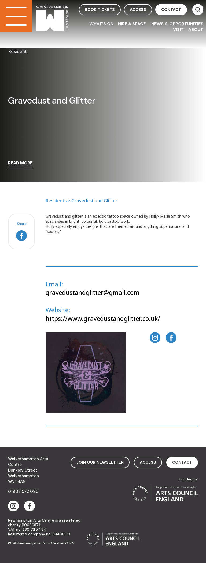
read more (20, 163)
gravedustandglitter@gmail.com (92, 292)
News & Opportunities (177, 24)
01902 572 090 (23, 491)
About (195, 29)
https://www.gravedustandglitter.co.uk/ (103, 318)
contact (171, 9)
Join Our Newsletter (100, 462)
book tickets (100, 9)
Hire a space (132, 24)
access (138, 9)
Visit (178, 29)
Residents (56, 200)
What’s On (101, 24)
